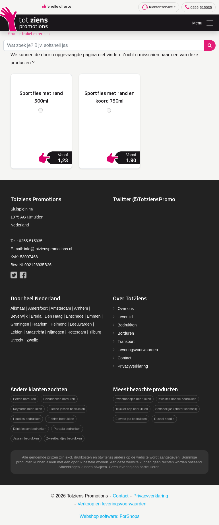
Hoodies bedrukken (26, 418)
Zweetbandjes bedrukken (64, 438)
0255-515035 (198, 7)
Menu (203, 23)
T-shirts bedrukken (61, 418)
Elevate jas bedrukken (131, 418)
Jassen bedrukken (26, 438)
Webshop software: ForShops (109, 516)
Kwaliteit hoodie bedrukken (177, 399)
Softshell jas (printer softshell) (176, 409)
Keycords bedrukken (27, 409)
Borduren (126, 333)
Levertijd (125, 316)
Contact (124, 358)
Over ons (126, 308)
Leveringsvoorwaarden (138, 349)
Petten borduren (24, 399)
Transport (126, 341)
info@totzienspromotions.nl (48, 249)
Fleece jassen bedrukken (67, 409)
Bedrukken (127, 325)
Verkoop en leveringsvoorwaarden (112, 503)
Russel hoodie (164, 418)
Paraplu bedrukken (67, 428)
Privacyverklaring (133, 366)
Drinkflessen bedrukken (29, 428)
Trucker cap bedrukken (131, 409)
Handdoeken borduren (59, 399)
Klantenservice (157, 7)
